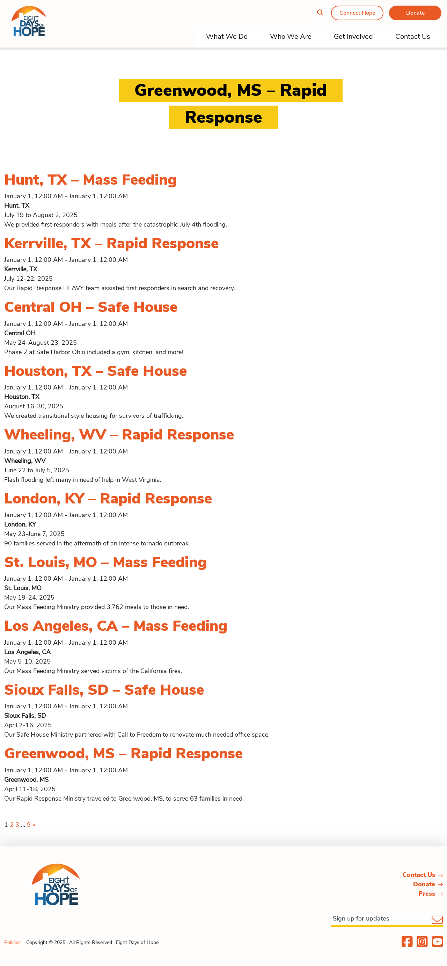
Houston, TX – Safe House (95, 371)
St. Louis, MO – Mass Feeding (105, 562)
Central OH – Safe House (90, 307)
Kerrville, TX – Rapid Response (111, 243)
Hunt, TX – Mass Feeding (90, 180)
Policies (12, 942)
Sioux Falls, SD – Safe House (104, 690)
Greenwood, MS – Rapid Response (123, 754)
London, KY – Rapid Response (108, 499)
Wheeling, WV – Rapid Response (119, 435)
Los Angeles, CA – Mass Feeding (115, 626)
